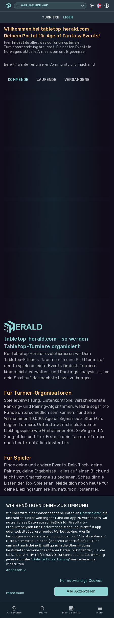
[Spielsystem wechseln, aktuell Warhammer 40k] (50, 6)
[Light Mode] (91, 5)
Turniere (50, 17)
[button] (57, 570)
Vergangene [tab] (77, 80)
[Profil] (106, 5)
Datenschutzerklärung (51, 559)
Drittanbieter (90, 513)
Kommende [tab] (18, 80)
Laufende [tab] (47, 80)
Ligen (68, 17)
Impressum (15, 593)
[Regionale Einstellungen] (99, 5)
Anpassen (14, 570)
